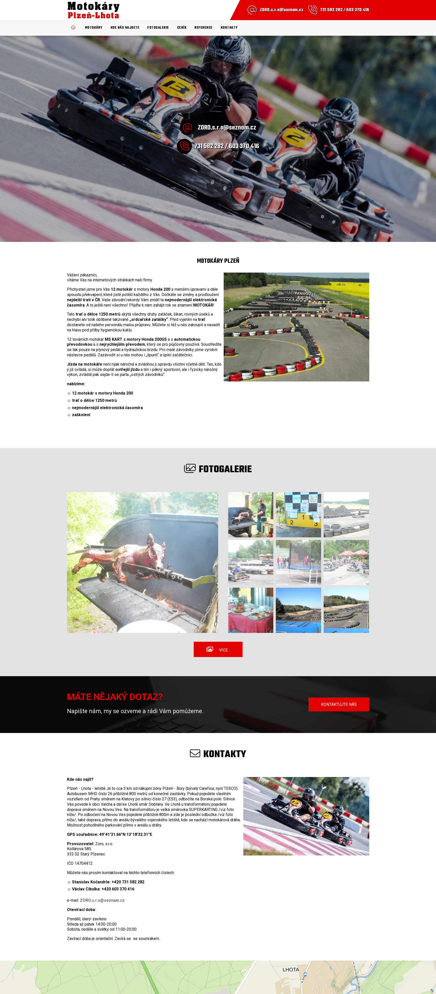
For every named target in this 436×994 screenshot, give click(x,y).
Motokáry (94, 28)
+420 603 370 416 (118, 889)
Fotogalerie (158, 28)
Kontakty (229, 28)
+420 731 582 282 (128, 882)
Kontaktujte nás (339, 704)
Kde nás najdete (125, 28)
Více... (224, 650)
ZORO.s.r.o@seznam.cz (281, 10)
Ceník (182, 28)
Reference (203, 28)
